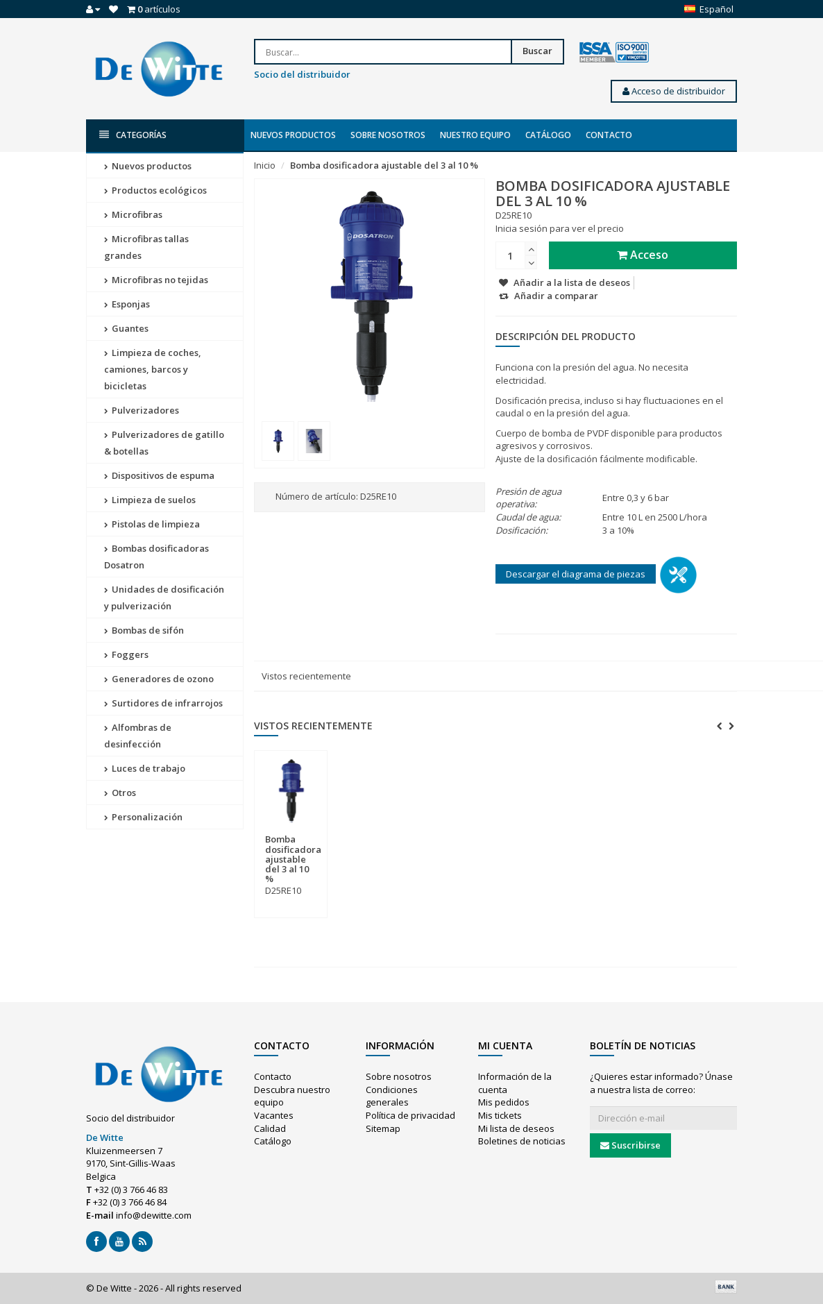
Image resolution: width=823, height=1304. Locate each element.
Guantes (126, 328)
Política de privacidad (410, 1115)
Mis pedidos (503, 1102)
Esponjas (127, 304)
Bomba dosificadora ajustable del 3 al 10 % (384, 165)
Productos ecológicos (155, 190)
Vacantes (274, 1115)
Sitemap (383, 1128)
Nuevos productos (293, 135)
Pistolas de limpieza (152, 524)
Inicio (264, 165)
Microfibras (133, 214)
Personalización (143, 817)
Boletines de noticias (522, 1141)
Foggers (126, 654)
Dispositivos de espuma (159, 475)
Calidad (270, 1128)
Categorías (133, 135)
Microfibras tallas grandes (146, 247)
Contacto (609, 135)
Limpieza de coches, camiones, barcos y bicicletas (152, 369)
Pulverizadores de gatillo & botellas (164, 442)
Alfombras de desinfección (137, 735)
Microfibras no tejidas (156, 279)
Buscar (537, 50)
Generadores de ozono (159, 678)
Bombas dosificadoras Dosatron (156, 556)
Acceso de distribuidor (673, 91)
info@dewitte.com (154, 1215)
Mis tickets (500, 1115)
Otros (120, 792)
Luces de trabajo (144, 768)
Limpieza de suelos (150, 499)
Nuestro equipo (475, 135)
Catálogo (548, 135)
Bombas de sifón (144, 630)
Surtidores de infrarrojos (163, 703)
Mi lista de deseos (516, 1128)
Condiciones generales (392, 1096)
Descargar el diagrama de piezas (575, 574)
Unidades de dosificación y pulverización (164, 597)
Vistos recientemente (306, 676)
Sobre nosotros (387, 135)
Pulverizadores (141, 410)
